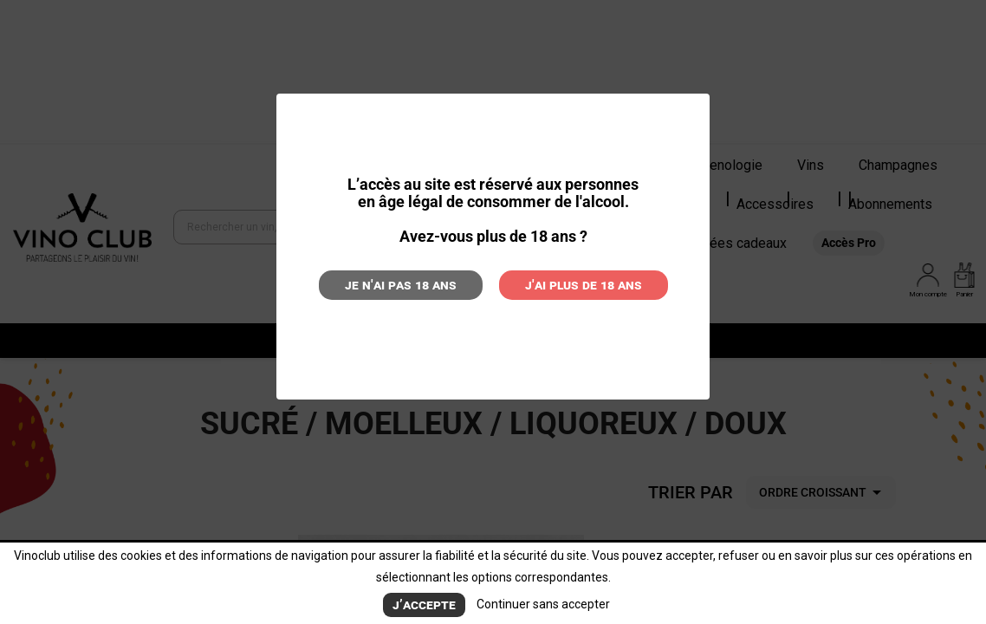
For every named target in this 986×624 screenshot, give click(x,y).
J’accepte (424, 604)
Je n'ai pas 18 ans (401, 284)
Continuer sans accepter (543, 604)
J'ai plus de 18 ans (583, 284)
